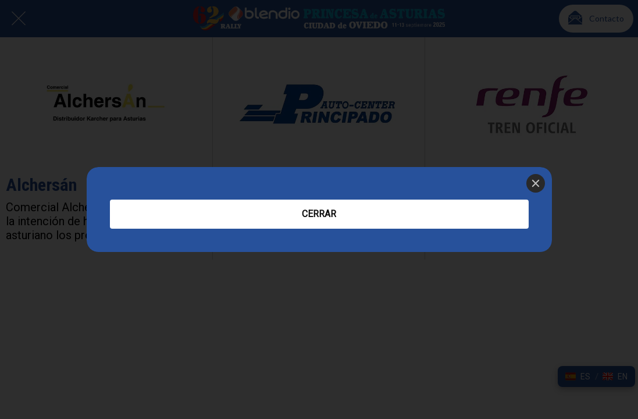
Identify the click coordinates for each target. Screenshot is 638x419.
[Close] (535, 183)
